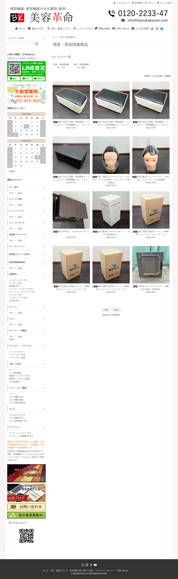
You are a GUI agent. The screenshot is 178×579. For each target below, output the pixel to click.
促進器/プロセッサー (18, 234)
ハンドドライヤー (17, 352)
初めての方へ (36, 28)
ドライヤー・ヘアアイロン (20, 346)
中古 (11, 193)
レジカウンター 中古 (18, 280)
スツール (13, 307)
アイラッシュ (15, 427)
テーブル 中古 (15, 295)
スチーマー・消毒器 (17, 330)
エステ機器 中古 (16, 397)
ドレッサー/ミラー (17, 246)
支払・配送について (59, 28)
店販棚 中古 (14, 286)
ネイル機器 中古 (16, 418)
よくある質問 (140, 28)
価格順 (168, 76)
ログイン (149, 3)
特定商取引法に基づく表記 (81, 570)
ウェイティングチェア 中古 (21, 289)
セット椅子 (14, 187)
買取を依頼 (102, 28)
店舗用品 (13, 274)
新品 (20, 193)
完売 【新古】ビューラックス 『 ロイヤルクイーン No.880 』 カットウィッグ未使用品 (111, 180)
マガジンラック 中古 (18, 298)
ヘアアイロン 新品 (17, 357)
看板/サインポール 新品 (19, 379)
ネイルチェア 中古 (17, 415)
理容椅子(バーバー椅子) (19, 254)
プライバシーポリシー (105, 570)
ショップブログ (83, 28)
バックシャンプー (16, 211)
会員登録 (137, 3)
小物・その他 (15, 364)
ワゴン (12, 319)
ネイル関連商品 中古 (18, 421)
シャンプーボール (16, 223)
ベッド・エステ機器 (17, 388)
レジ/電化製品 (15, 373)
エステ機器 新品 (16, 400)
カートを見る (164, 3)
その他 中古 (14, 300)
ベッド (12, 394)
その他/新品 (14, 381)
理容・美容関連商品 (67, 37)
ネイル (12, 409)
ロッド (12, 370)
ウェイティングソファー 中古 (22, 292)
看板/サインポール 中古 (19, 376)
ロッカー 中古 (15, 283)
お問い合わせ (120, 28)
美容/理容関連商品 (17, 262)
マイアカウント (121, 3)
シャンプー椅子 (16, 199)
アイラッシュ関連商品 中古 (21, 436)
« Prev (105, 310)
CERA (12, 339)
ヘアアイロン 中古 (17, 355)
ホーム (20, 28)
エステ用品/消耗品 (17, 403)
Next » (116, 310)
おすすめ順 (157, 76)
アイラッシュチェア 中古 (20, 433)
